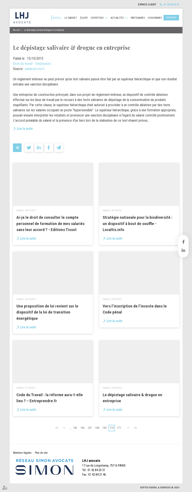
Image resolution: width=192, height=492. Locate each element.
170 (112, 427)
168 (97, 427)
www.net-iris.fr (35, 69)
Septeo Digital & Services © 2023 (159, 487)
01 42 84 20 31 (171, 4)
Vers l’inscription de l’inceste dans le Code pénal (135, 309)
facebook (183, 241)
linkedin (183, 250)
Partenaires (138, 17)
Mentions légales (22, 452)
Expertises (97, 17)
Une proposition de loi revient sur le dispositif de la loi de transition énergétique (47, 312)
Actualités (117, 17)
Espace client (147, 4)
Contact (171, 17)
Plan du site (41, 452)
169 (104, 427)
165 (75, 427)
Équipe (84, 17)
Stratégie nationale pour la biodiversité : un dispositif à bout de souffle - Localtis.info (137, 223)
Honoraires (155, 17)
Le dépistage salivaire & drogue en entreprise (44, 30)
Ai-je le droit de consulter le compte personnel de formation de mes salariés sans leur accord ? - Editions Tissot (50, 223)
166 (82, 427)
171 (119, 427)
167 (90, 427)
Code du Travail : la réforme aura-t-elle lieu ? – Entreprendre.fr (49, 398)
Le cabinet (71, 17)
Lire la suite (25, 129)
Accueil (57, 17)
